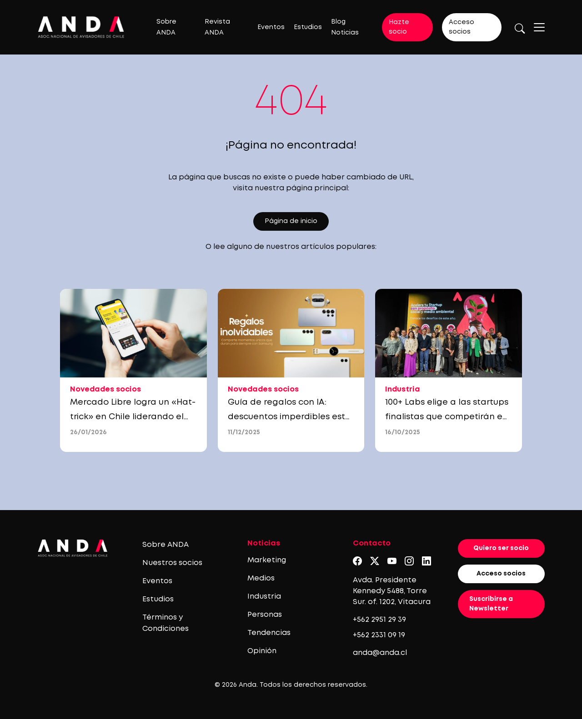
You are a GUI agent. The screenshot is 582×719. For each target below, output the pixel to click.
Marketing (266, 560)
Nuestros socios (172, 563)
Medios (261, 578)
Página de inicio (291, 221)
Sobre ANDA (165, 544)
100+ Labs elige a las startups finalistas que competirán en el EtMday (446, 417)
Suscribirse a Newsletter (491, 603)
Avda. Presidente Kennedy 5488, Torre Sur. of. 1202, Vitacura (392, 591)
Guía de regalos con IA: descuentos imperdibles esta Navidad (289, 417)
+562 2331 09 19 (379, 635)
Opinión (261, 651)
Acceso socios (461, 27)
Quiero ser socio (501, 548)
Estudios (308, 27)
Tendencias (269, 633)
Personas (264, 614)
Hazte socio (399, 27)
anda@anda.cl (380, 653)
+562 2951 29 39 (379, 619)
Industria (264, 596)
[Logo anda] (81, 27)
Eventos (271, 27)
